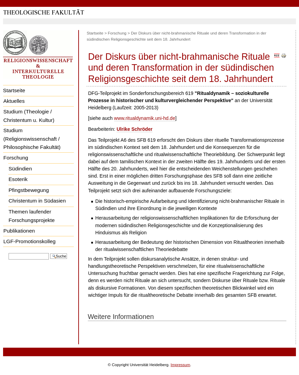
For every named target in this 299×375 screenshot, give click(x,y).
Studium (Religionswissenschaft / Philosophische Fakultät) (31, 138)
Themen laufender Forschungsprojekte (32, 216)
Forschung (15, 158)
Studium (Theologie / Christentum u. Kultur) (28, 116)
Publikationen (19, 231)
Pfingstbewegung (29, 190)
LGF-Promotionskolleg (29, 241)
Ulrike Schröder (134, 129)
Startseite (14, 90)
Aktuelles (14, 101)
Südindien (20, 168)
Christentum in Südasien (37, 201)
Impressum (180, 365)
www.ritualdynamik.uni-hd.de (144, 118)
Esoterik (18, 179)
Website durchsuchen (8, 252)
